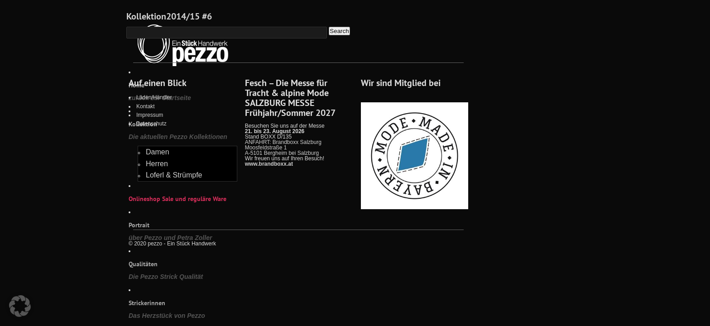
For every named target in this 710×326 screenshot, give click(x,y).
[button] (20, 306)
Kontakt (145, 106)
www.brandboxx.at (269, 164)
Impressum (149, 115)
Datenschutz (151, 123)
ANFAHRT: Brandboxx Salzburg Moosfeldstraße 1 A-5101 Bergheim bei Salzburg (283, 147)
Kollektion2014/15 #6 (169, 16)
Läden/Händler (154, 97)
